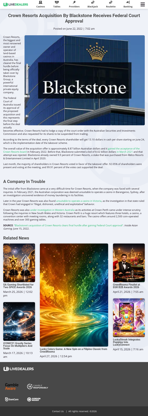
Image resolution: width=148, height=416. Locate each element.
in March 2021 (125, 151)
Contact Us (58, 411)
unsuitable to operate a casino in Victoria (78, 200)
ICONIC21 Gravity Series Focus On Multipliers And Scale (17, 346)
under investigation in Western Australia (52, 209)
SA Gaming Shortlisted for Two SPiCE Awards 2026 (18, 286)
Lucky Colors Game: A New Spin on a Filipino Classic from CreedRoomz (73, 350)
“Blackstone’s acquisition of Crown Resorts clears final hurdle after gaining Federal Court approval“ (68, 225)
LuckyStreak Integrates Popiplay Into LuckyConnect (126, 342)
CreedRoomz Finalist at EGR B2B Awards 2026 (126, 286)
